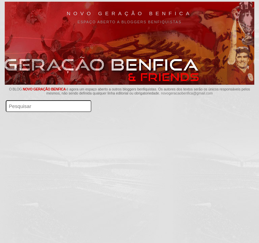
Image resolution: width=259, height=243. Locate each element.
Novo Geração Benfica (130, 13)
